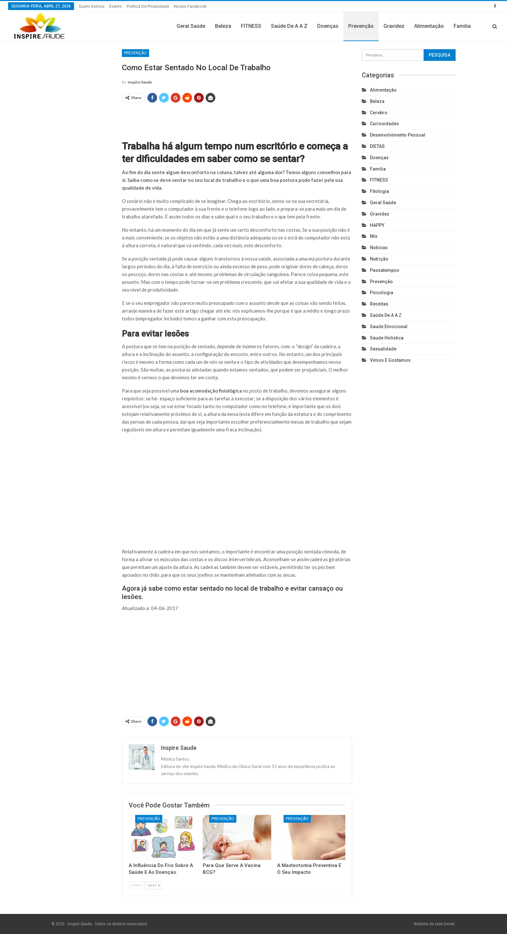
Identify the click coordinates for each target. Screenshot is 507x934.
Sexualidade (383, 348)
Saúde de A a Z (289, 26)
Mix (373, 236)
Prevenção (361, 26)
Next (154, 885)
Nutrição (379, 258)
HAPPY (377, 225)
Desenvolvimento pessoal (397, 135)
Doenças (328, 26)
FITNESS (251, 26)
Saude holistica (387, 337)
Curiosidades (384, 123)
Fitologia (379, 191)
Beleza (223, 26)
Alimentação (429, 26)
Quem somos (91, 6)
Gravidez (394, 26)
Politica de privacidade (148, 6)
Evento (115, 6)
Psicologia (381, 292)
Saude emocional (388, 326)
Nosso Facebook (190, 6)
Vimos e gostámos (390, 360)
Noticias (379, 247)
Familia (462, 26)
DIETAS (377, 146)
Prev (136, 885)
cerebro (378, 112)
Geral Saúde (191, 26)
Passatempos (384, 270)
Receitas (379, 303)
